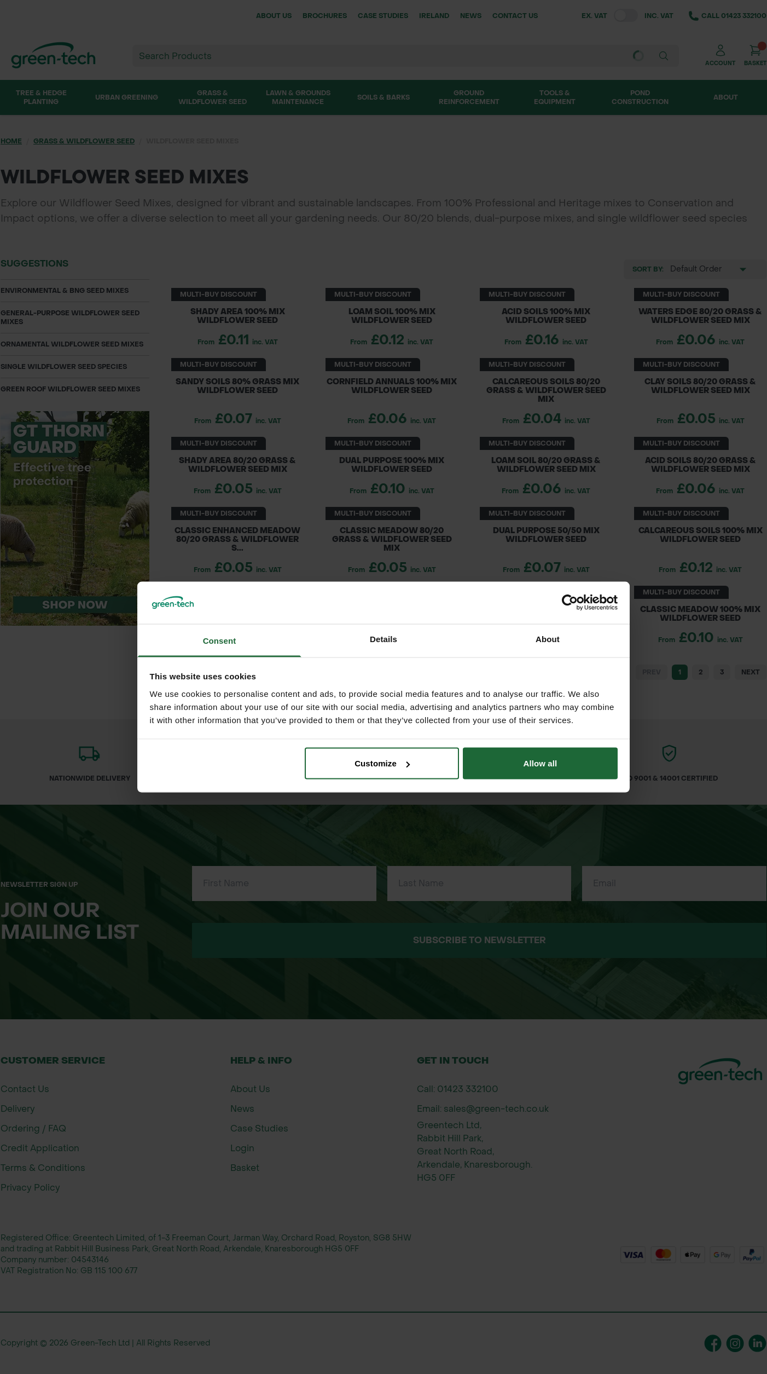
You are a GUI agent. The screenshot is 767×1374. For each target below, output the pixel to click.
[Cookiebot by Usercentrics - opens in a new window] (570, 602)
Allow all (540, 763)
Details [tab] (383, 638)
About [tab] (548, 638)
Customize (382, 763)
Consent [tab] (219, 640)
